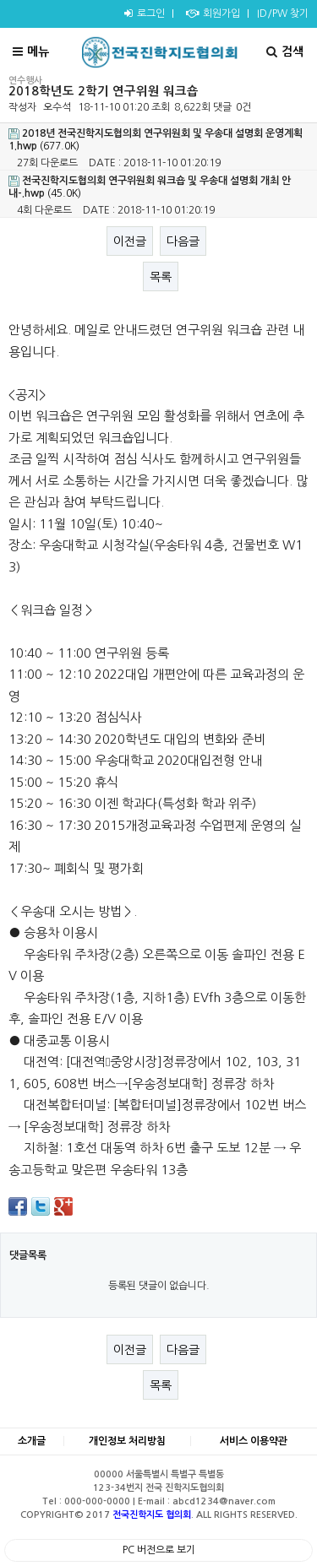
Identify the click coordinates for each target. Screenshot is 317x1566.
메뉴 (31, 51)
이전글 (129, 241)
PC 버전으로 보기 (159, 1550)
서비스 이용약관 (253, 1441)
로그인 (142, 13)
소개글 (32, 1441)
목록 (161, 277)
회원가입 (211, 13)
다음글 (183, 241)
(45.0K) (149, 187)
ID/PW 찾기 (283, 13)
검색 (284, 51)
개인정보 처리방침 (127, 1441)
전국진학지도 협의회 (151, 1515)
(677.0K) (155, 139)
